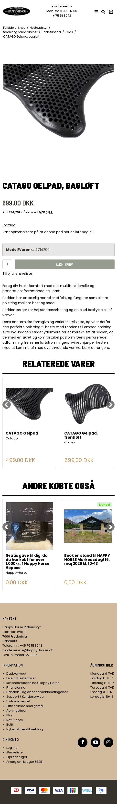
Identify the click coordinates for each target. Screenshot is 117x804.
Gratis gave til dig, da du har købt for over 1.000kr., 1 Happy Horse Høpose (27, 562)
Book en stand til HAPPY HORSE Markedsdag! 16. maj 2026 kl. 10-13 (87, 560)
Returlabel (14, 720)
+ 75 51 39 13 (62, 16)
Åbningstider (16, 711)
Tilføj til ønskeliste (17, 273)
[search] (103, 12)
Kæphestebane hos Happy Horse (33, 683)
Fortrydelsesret (18, 701)
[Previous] (6, 404)
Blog (9, 715)
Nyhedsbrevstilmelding (24, 729)
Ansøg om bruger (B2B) (24, 762)
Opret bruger (16, 757)
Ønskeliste (14, 752)
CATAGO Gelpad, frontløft (81, 435)
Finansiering (15, 687)
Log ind (12, 748)
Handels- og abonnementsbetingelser (37, 692)
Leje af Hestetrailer (21, 678)
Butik (9, 724)
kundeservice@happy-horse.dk (27, 650)
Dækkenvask (16, 673)
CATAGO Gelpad (22, 433)
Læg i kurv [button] (64, 264)
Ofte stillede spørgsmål (24, 706)
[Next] (110, 404)
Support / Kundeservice (25, 697)
